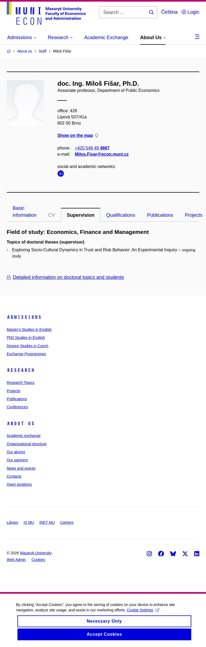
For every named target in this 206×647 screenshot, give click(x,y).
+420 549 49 (92, 148)
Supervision (80, 215)
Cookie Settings (143, 614)
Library (12, 522)
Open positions (19, 484)
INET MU (47, 522)
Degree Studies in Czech (27, 346)
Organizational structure (27, 444)
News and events (21, 468)
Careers (66, 522)
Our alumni (16, 452)
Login (190, 12)
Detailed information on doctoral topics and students (65, 277)
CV (51, 215)
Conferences (17, 407)
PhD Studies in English (26, 337)
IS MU (29, 522)
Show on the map (77, 135)
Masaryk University (36, 553)
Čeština (169, 12)
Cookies (38, 560)
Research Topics (20, 382)
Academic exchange (24, 435)
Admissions (24, 317)
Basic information (24, 211)
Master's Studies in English (29, 329)
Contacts (14, 476)
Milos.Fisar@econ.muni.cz (102, 154)
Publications (160, 215)
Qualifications (120, 215)
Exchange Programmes (26, 354)
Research (21, 370)
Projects (13, 391)
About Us (21, 424)
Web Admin (16, 560)
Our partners (17, 460)
